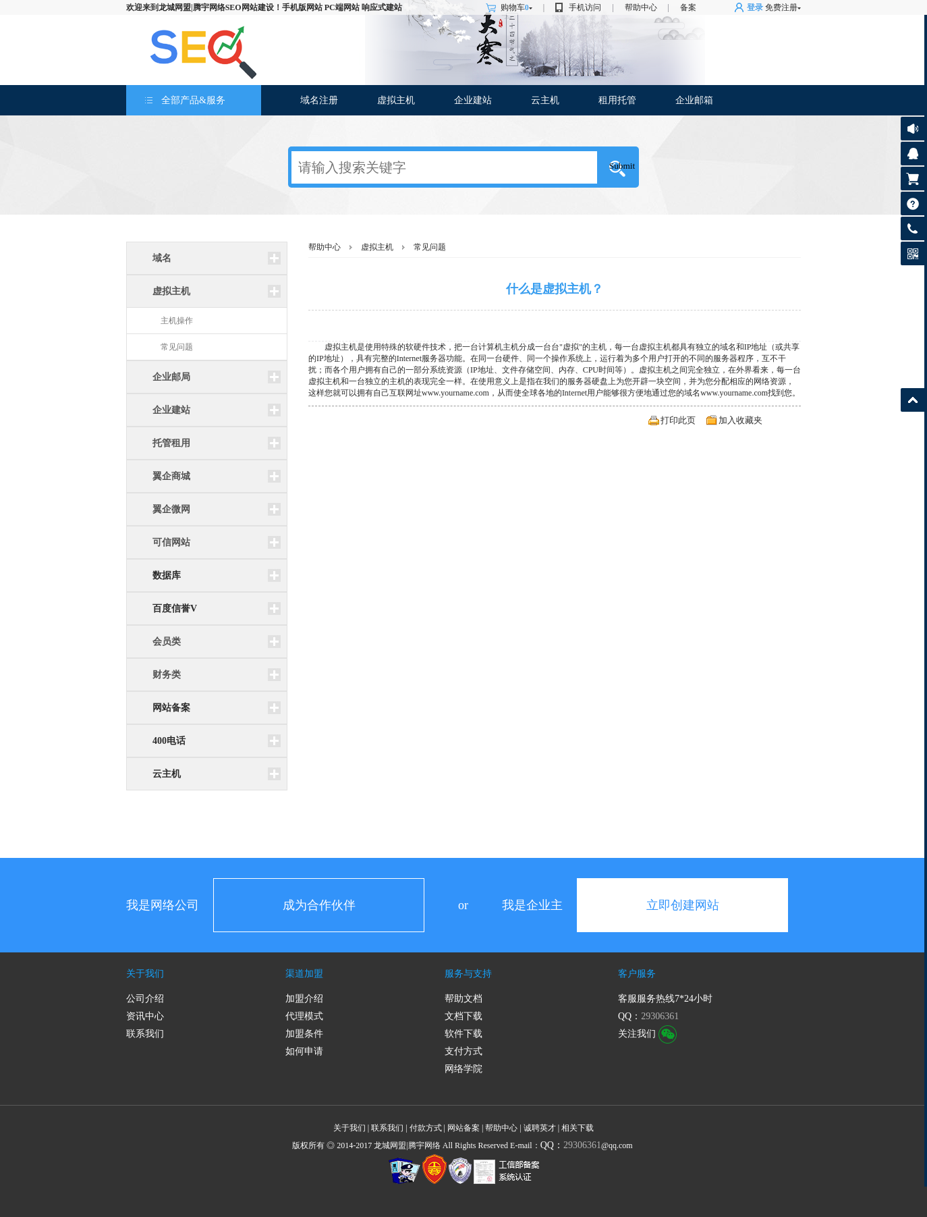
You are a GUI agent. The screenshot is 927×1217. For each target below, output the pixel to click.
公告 (912, 128)
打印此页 (678, 420)
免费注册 (781, 7)
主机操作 (177, 320)
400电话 (169, 741)
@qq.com (586, 1145)
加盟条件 (304, 1034)
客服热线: (912, 228)
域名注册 (319, 100)
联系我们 (145, 1034)
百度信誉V (174, 608)
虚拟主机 (396, 100)
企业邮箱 (694, 100)
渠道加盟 (304, 974)
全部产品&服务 (193, 100)
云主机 (545, 100)
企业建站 (473, 100)
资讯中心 (145, 1016)
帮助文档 (463, 999)
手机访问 (585, 7)
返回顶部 (912, 400)
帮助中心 (641, 7)
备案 (688, 7)
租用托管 (617, 100)
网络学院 (463, 1069)
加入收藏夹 (740, 420)
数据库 (166, 575)
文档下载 (463, 1016)
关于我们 (145, 974)
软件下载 (463, 1034)
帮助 (912, 203)
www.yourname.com (455, 393)
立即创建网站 (682, 905)
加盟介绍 (304, 999)
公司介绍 (145, 999)
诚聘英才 (540, 1128)
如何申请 (304, 1051)
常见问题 (177, 347)
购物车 (516, 7)
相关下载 (577, 1128)
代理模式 (304, 1016)
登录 (755, 7)
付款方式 (426, 1128)
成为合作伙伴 (319, 905)
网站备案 (171, 708)
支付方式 (463, 1051)
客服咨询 (912, 153)
